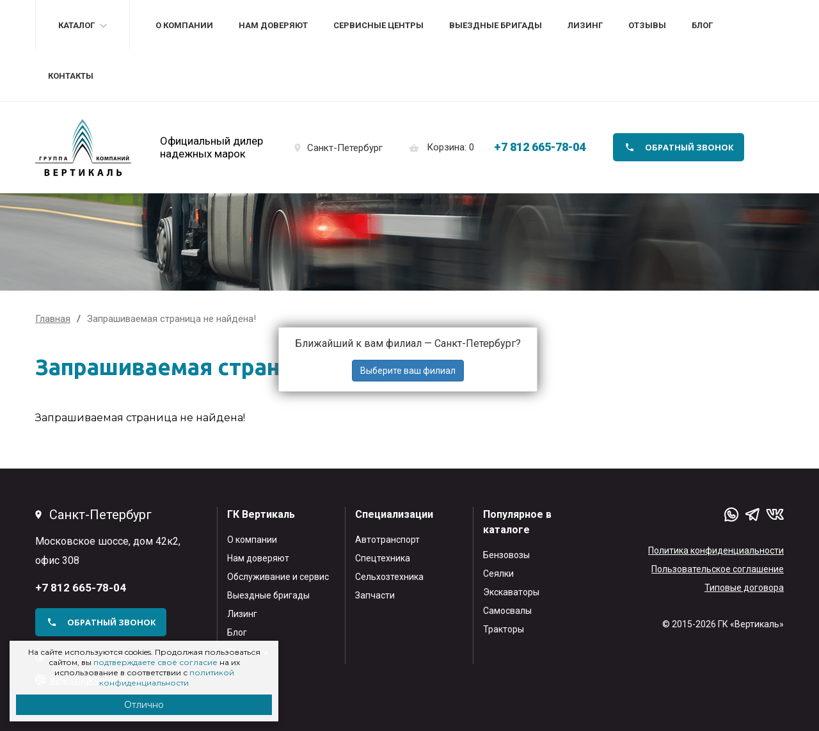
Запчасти (375, 595)
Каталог (76, 25)
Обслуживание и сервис (278, 577)
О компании (184, 25)
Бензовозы (506, 555)
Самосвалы (507, 611)
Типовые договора (744, 587)
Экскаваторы (511, 592)
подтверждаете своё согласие (155, 662)
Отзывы (647, 25)
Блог (702, 25)
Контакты (70, 76)
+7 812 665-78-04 (539, 147)
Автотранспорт (387, 539)
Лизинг (585, 25)
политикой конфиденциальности (166, 677)
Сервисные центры (378, 25)
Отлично (144, 705)
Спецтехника (382, 558)
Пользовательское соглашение (717, 569)
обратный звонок (689, 147)
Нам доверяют (273, 25)
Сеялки (498, 573)
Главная (52, 319)
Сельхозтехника (389, 577)
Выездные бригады (495, 25)
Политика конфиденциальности (716, 550)
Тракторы (503, 629)
